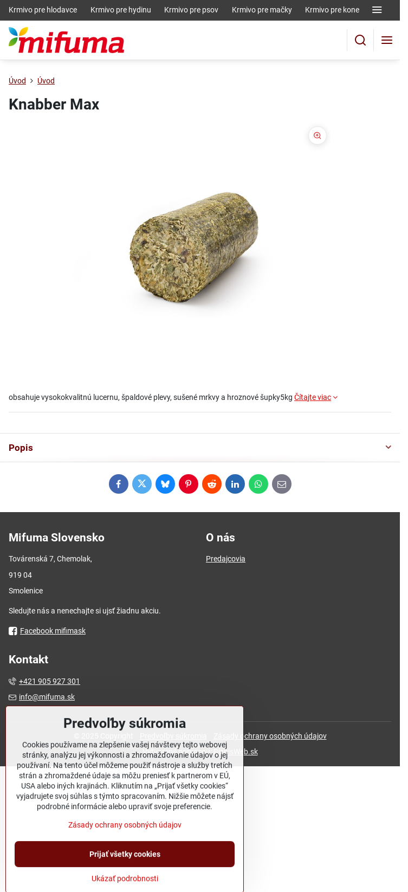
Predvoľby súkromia (173, 736)
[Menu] (387, 40)
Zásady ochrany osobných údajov (270, 736)
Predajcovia (225, 558)
